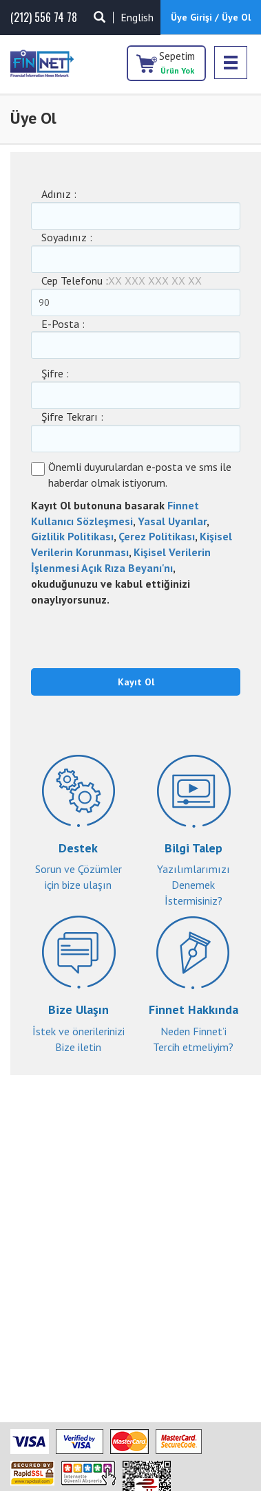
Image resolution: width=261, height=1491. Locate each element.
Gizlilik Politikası (72, 536)
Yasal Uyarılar (172, 521)
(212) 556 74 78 (43, 17)
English (137, 17)
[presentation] (111, 635)
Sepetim (177, 62)
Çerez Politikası (156, 536)
